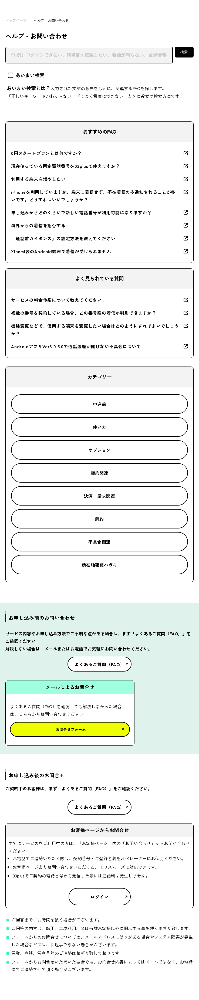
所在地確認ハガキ (99, 564)
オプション (99, 450)
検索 (184, 52)
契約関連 (100, 473)
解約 (99, 519)
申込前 (99, 404)
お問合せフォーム (71, 729)
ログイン (99, 896)
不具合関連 (99, 541)
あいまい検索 (26, 75)
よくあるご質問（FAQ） (99, 664)
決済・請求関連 (99, 496)
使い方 (99, 427)
